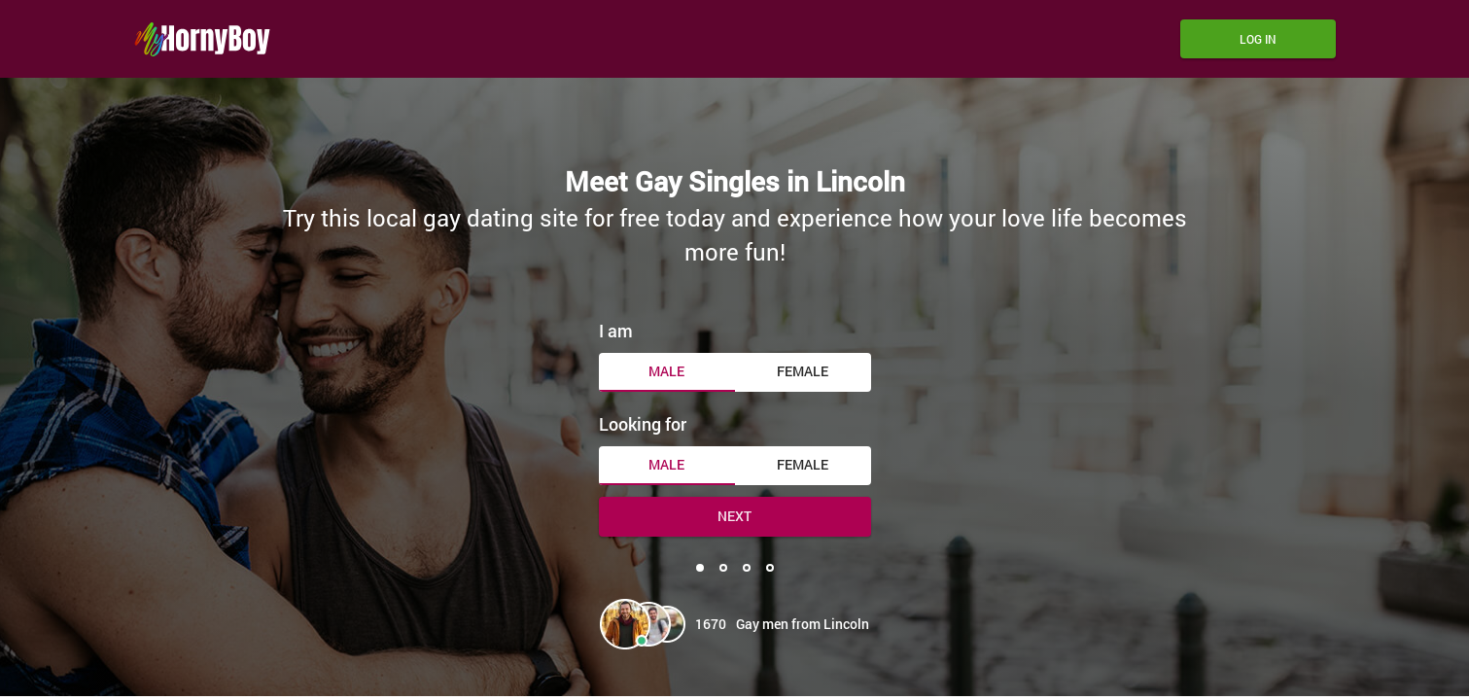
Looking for (642, 424)
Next (734, 516)
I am (616, 330)
